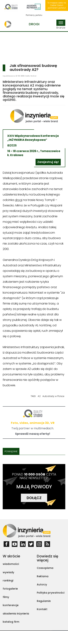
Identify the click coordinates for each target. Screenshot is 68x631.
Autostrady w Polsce (53, 396)
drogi (18, 200)
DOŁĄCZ (34, 497)
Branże (60, 24)
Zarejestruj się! (48, 162)
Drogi (34, 24)
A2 (39, 396)
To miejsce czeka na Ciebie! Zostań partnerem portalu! (57, 5)
